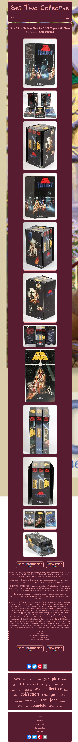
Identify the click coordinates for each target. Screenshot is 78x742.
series (59, 706)
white (64, 680)
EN (38, 732)
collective (53, 688)
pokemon (18, 701)
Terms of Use (40, 728)
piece (56, 679)
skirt (17, 679)
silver (38, 689)
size (16, 695)
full (22, 684)
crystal (36, 701)
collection (30, 694)
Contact (40, 720)
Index (40, 716)
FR (42, 732)
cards (13, 690)
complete (38, 705)
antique (32, 683)
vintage (48, 694)
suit (20, 705)
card (56, 684)
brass (66, 690)
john (54, 700)
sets (51, 705)
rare (44, 699)
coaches (62, 695)
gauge (48, 684)
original (19, 690)
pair (42, 685)
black (31, 679)
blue (39, 679)
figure (15, 685)
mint (26, 706)
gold (46, 679)
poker (63, 684)
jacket (28, 700)
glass (62, 701)
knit (24, 680)
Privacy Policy (40, 724)
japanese (28, 690)
